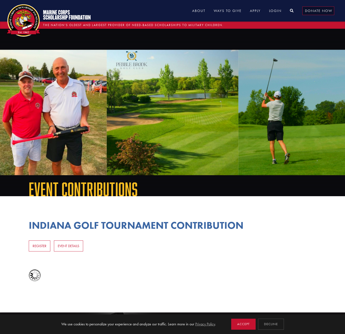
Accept (243, 324)
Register (39, 246)
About (198, 10)
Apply (255, 10)
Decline (271, 324)
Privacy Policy (205, 324)
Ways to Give (228, 10)
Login (275, 10)
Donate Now (318, 10)
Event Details (68, 246)
